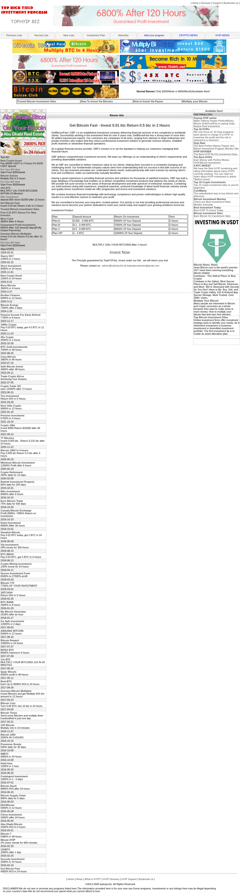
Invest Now (120, 252)
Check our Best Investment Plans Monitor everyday (212, 202)
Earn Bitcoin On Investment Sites (212, 214)
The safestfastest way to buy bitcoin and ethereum (216, 193)
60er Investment (9, 196)
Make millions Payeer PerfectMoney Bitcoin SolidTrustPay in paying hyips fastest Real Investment (214, 122)
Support (217, 3)
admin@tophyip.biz (112, 265)
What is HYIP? (93, 879)
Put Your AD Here (10, 169)
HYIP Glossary (111, 879)
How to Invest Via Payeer (148, 101)
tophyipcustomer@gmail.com (143, 265)
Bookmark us (231, 3)
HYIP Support (129, 879)
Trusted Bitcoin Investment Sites (36, 101)
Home (195, 3)
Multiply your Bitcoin (195, 101)
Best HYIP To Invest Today (208, 209)
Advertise (123, 35)
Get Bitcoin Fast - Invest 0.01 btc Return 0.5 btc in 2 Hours (120, 125)
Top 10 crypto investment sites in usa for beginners (216, 185)
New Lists (68, 35)
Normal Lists (41, 35)
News (79, 879)
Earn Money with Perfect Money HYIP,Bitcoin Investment (211, 160)
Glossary (206, 3)
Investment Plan (96, 35)
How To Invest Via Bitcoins (97, 101)
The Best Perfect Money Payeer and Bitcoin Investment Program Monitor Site (216, 146)
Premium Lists (14, 35)
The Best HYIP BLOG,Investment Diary (215, 153)
